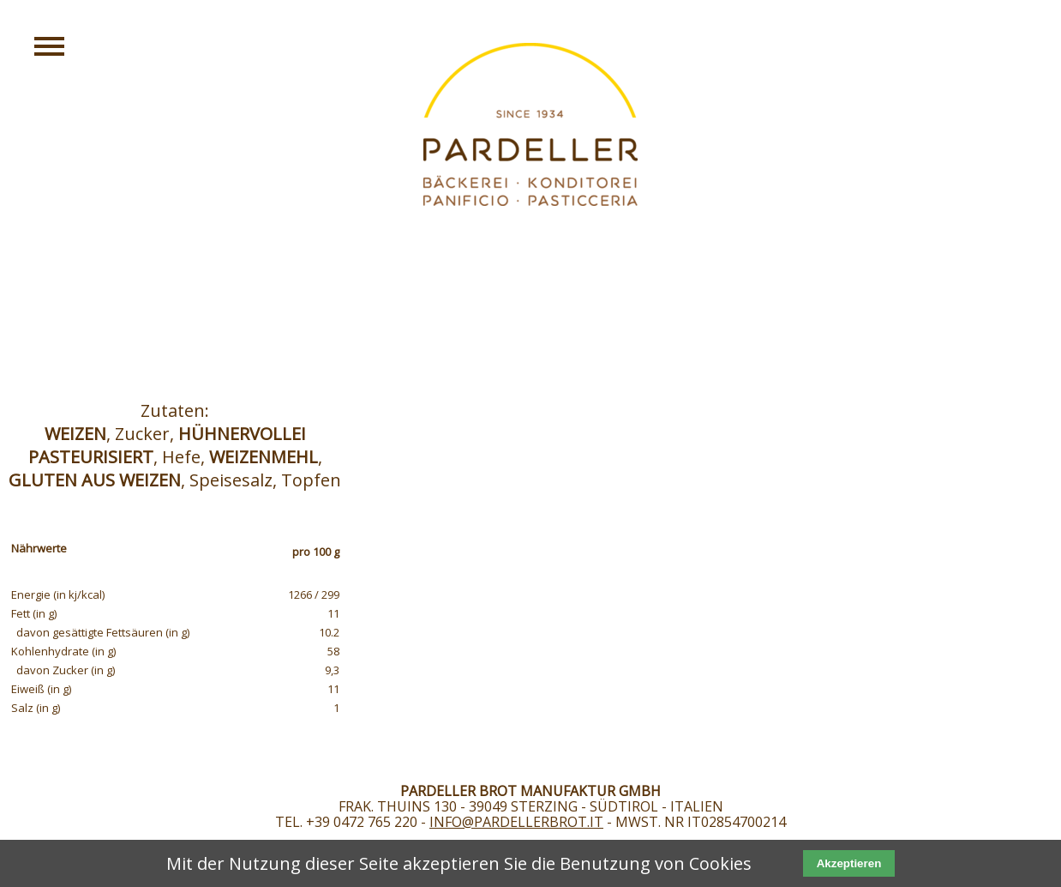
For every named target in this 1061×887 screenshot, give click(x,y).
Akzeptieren (849, 863)
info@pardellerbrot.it (516, 821)
